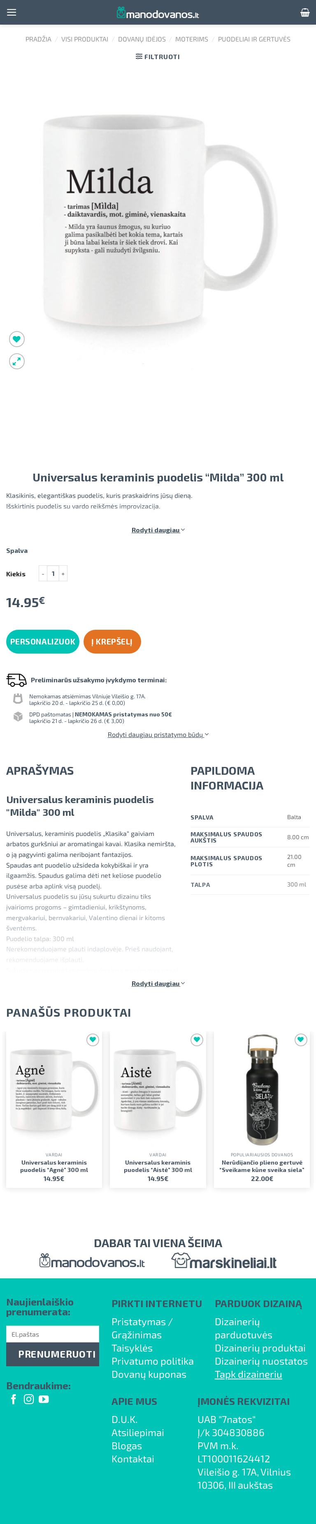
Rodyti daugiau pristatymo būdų (158, 734)
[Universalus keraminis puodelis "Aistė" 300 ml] (158, 1089)
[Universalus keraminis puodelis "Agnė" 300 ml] (54, 1089)
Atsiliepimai (138, 1432)
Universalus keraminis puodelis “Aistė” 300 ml (158, 1166)
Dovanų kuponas (149, 1374)
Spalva (17, 550)
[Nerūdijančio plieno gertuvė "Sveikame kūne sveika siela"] (262, 1089)
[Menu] (11, 12)
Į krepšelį (112, 641)
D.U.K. (125, 1419)
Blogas (127, 1445)
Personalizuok (43, 641)
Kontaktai (133, 1458)
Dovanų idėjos (142, 39)
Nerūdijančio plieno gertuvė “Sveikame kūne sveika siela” (261, 1166)
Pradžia (38, 39)
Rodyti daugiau (158, 530)
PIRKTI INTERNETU (157, 1303)
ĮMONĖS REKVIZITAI (244, 1401)
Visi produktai (84, 39)
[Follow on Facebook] (14, 1400)
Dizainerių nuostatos (261, 1361)
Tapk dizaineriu (248, 1374)
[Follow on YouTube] (44, 1400)
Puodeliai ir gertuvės (254, 39)
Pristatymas (139, 1321)
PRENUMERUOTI (56, 1354)
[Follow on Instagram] (29, 1400)
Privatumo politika (153, 1361)
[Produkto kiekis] (53, 573)
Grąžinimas (137, 1334)
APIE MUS (134, 1401)
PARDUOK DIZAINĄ (258, 1303)
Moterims (191, 39)
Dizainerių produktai (260, 1348)
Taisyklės (132, 1348)
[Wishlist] (17, 339)
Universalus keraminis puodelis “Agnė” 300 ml (54, 1166)
